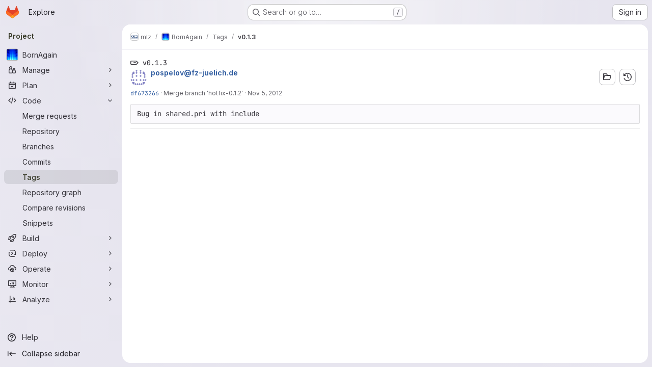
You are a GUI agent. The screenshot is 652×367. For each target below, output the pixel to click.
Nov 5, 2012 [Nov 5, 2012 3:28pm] (265, 93)
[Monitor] (61, 284)
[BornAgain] (61, 54)
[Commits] (61, 161)
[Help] (61, 337)
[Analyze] (61, 299)
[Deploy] (61, 253)
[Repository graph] (61, 192)
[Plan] (61, 85)
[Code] (61, 100)
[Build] (61, 238)
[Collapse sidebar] (61, 354)
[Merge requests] (61, 116)
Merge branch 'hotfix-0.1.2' (203, 93)
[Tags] (61, 177)
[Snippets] (61, 223)
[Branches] (61, 146)
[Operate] (61, 268)
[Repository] (61, 131)
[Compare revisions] (61, 207)
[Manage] (61, 70)
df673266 (144, 93)
